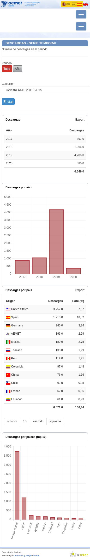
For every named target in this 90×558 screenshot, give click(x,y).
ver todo (38, 421)
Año (18, 69)
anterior (12, 421)
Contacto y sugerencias (26, 555)
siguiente (55, 421)
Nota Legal (7, 555)
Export (79, 119)
